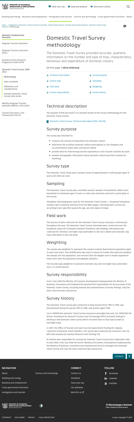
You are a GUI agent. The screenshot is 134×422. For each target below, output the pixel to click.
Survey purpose (100, 75)
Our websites (77, 387)
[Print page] (124, 26)
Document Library (101, 6)
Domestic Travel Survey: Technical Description (77, 121)
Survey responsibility (59, 92)
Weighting (97, 87)
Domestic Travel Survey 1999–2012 (16, 70)
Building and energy (11, 378)
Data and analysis (79, 6)
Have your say (58, 6)
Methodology (10, 77)
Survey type (55, 81)
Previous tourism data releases (76, 25)
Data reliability (11, 82)
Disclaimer (19, 417)
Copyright (6, 417)
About (4, 373)
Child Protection (46, 417)
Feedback (75, 378)
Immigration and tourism (18, 25)
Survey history (99, 92)
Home (4, 25)
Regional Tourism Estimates (15, 43)
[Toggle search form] (128, 6)
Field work (54, 87)
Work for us (76, 392)
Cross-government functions (15, 387)
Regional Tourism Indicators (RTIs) (15, 51)
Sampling (97, 81)
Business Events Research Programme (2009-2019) (14, 61)
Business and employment (14, 383)
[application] (130, 26)
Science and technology (46, 373)
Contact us (76, 373)
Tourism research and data (37, 25)
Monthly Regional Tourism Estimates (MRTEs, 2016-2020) (15, 104)
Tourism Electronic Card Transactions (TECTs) (13, 114)
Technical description (60, 75)
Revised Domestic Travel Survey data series (15, 95)
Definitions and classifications (11, 87)
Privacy (31, 417)
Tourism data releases (56, 25)
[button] (129, 356)
